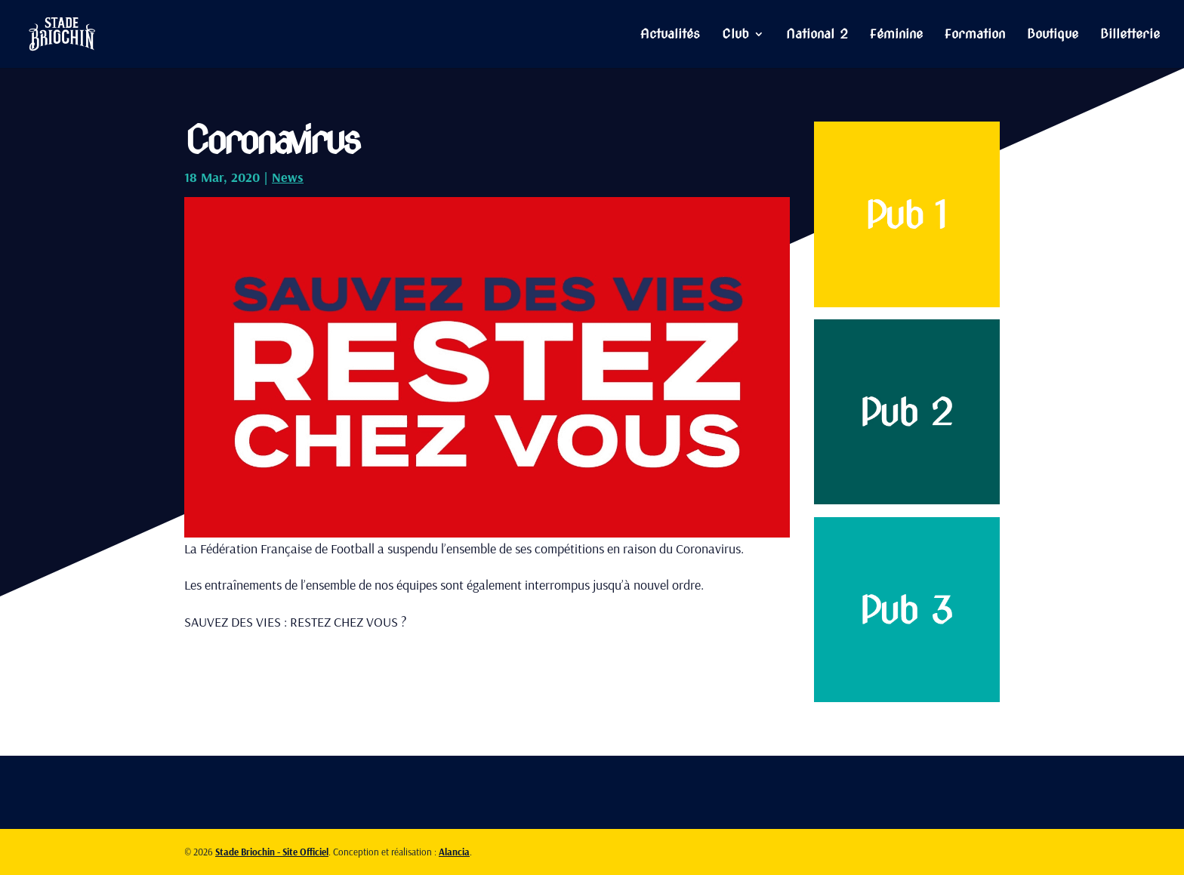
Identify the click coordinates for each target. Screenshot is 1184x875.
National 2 (817, 35)
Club (735, 35)
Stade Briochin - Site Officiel (271, 852)
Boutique (1052, 35)
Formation (975, 35)
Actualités (670, 35)
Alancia (454, 852)
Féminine (896, 35)
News (288, 177)
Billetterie (1130, 35)
